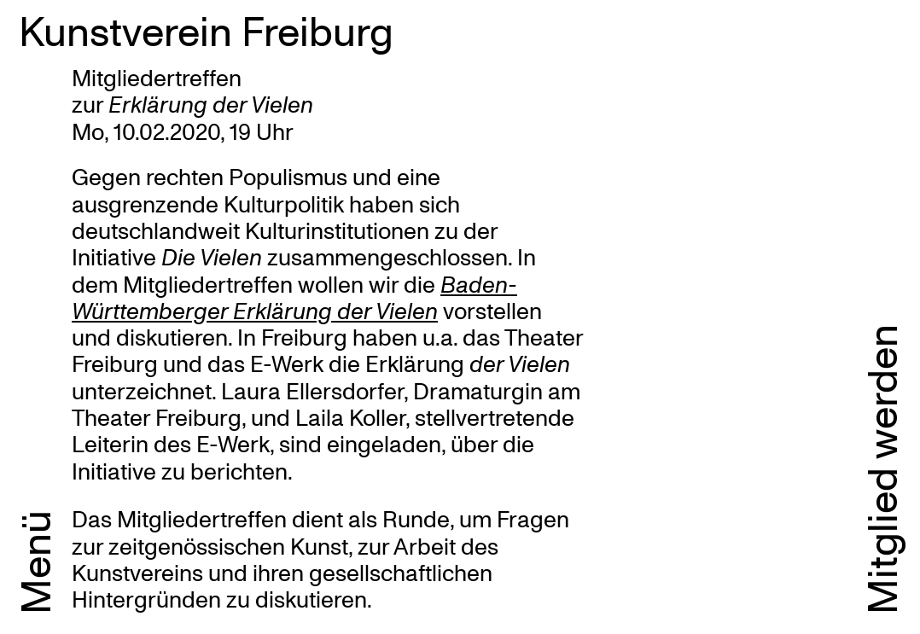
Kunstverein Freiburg (206, 29)
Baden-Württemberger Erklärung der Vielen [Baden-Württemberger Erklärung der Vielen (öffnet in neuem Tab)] (294, 297)
